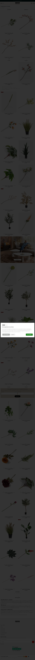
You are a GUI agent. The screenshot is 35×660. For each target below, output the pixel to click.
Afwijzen (13, 334)
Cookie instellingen (6, 334)
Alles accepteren (29, 334)
